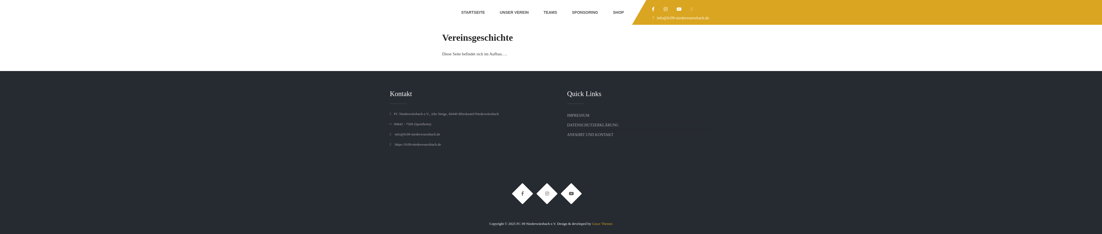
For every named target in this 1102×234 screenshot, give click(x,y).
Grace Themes (602, 224)
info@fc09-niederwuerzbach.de (683, 18)
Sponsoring (585, 12)
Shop (618, 12)
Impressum (578, 115)
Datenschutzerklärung (593, 125)
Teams (550, 12)
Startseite (473, 12)
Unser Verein (514, 12)
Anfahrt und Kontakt (590, 135)
